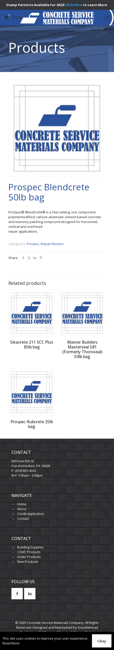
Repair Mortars (52, 244)
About (21, 509)
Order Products (29, 556)
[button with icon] (17, 593)
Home (21, 504)
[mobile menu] (107, 17)
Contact (23, 518)
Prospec (33, 244)
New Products (28, 561)
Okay (101, 640)
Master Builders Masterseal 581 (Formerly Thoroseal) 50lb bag (82, 349)
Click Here (73, 5)
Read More (11, 643)
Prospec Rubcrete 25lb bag (31, 424)
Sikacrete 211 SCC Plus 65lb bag (31, 344)
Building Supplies (30, 547)
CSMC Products (29, 552)
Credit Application (30, 513)
